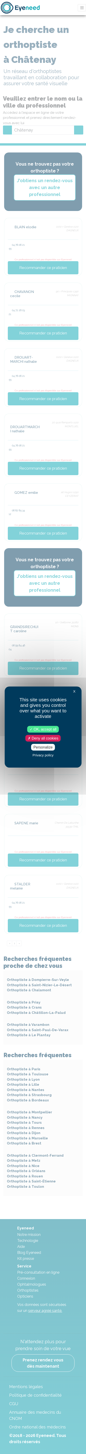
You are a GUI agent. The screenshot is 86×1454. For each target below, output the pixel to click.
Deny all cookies (43, 738)
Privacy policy (43, 755)
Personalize (43, 747)
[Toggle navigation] (82, 7)
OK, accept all (43, 729)
